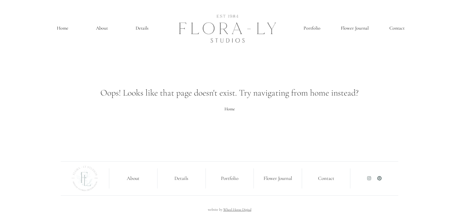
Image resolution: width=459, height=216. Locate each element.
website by (229, 209)
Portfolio (312, 28)
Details (142, 28)
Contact (397, 28)
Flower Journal (355, 28)
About (102, 28)
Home (62, 28)
